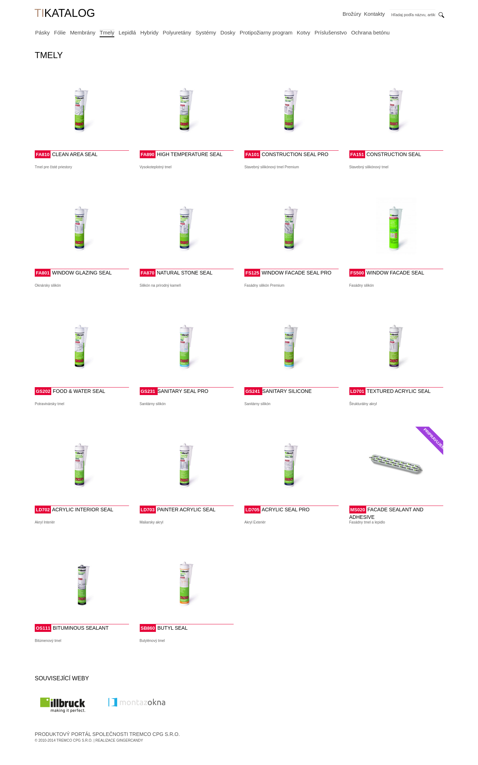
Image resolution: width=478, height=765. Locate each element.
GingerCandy (129, 740)
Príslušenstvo (331, 32)
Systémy (206, 32)
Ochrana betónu (370, 32)
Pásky (42, 32)
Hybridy (149, 32)
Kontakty (374, 14)
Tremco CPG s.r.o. (75, 740)
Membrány (82, 32)
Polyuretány (177, 32)
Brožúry (352, 14)
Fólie (60, 32)
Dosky (227, 32)
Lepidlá (127, 32)
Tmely (107, 32)
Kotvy (303, 32)
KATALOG (64, 13)
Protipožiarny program (266, 32)
